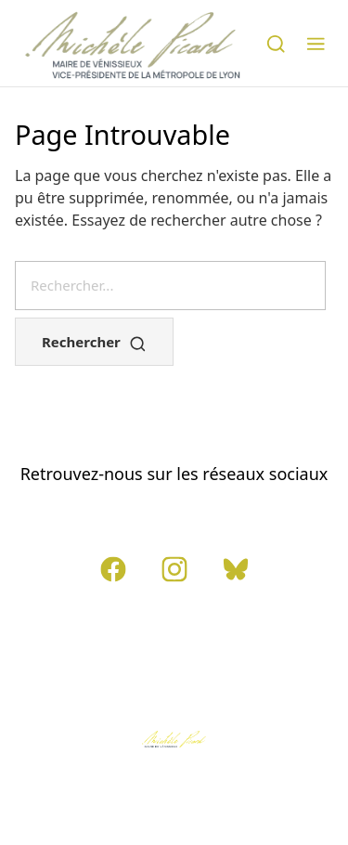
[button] (316, 43)
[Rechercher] (276, 43)
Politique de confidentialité (174, 678)
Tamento (174, 796)
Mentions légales (210, 640)
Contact (106, 640)
